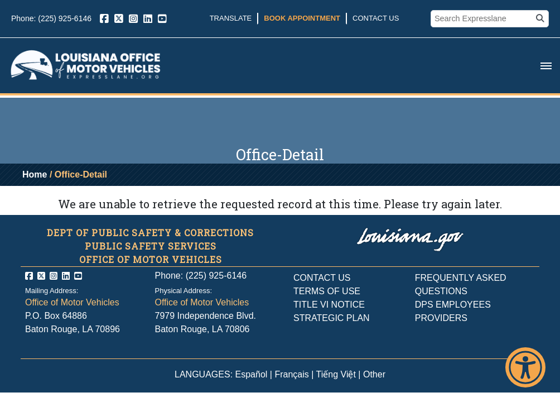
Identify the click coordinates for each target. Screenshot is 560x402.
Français (291, 374)
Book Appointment (302, 18)
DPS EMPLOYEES (453, 304)
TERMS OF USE (326, 291)
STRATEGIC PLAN (331, 318)
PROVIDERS (441, 318)
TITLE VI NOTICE (329, 304)
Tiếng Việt (336, 374)
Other (374, 374)
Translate (231, 18)
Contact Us (376, 18)
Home (34, 174)
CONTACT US (322, 278)
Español (251, 374)
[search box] (483, 19)
